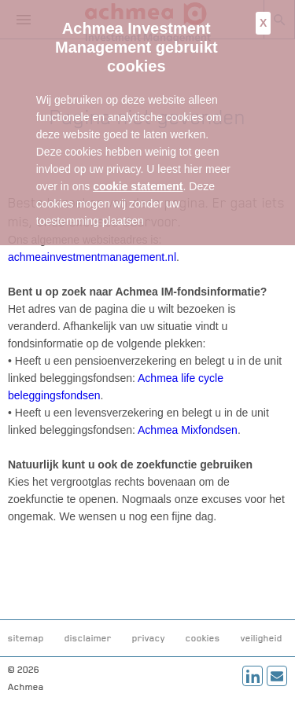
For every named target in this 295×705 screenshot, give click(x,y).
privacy (148, 638)
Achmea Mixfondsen (188, 430)
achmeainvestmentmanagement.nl (92, 257)
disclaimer (88, 638)
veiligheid (261, 638)
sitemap (26, 638)
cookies (203, 638)
